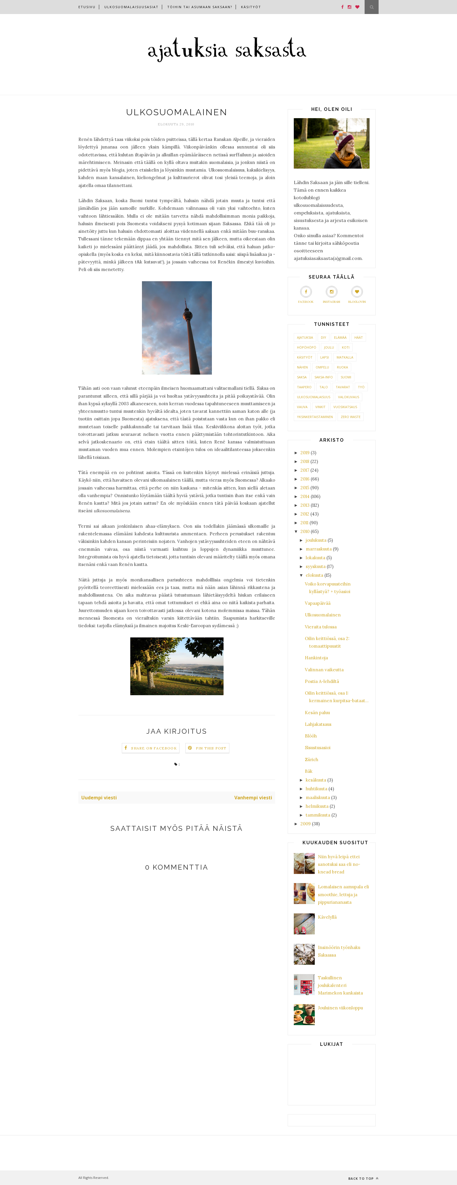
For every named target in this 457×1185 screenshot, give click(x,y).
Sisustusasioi (318, 747)
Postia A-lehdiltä (322, 681)
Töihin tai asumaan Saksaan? (199, 7)
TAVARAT (343, 387)
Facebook (306, 295)
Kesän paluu (317, 712)
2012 (304, 514)
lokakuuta (315, 557)
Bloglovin (357, 295)
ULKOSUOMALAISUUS (313, 397)
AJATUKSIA (305, 337)
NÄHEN (302, 367)
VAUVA (302, 407)
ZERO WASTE (351, 417)
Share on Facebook (154, 748)
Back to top (363, 1178)
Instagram (331, 295)
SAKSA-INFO (323, 377)
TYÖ (361, 387)
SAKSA (302, 377)
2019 (305, 452)
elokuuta (314, 575)
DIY (323, 337)
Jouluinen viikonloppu (340, 1008)
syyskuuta (316, 566)
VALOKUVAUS (348, 397)
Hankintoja (316, 657)
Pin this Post (211, 748)
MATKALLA (345, 357)
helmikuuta (317, 806)
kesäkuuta (316, 780)
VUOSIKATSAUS (345, 407)
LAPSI (324, 357)
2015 (304, 487)
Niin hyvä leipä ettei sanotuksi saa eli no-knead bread (339, 864)
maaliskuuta (318, 797)
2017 (304, 470)
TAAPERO (304, 387)
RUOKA (342, 367)
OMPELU (322, 367)
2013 (305, 505)
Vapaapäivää (318, 603)
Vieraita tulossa (321, 627)
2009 (305, 823)
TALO (323, 387)
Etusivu (87, 7)
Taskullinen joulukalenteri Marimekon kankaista (340, 985)
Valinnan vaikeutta (324, 669)
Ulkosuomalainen (323, 615)
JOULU (329, 347)
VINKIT (320, 407)
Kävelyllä (327, 917)
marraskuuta (319, 549)
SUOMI (346, 377)
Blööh (311, 736)
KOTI (345, 347)
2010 (305, 531)
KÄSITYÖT (304, 357)
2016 (305, 479)
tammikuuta (318, 815)
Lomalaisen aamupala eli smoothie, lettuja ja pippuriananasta (343, 894)
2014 (305, 496)
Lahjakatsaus (318, 724)
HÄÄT (358, 337)
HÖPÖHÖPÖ (306, 347)
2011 (304, 522)
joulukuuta (316, 540)
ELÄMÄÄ (340, 337)
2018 (304, 461)
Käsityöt (251, 7)
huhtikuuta (316, 788)
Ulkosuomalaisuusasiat (131, 7)
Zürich (311, 759)
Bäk (308, 771)
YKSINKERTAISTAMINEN (315, 417)
